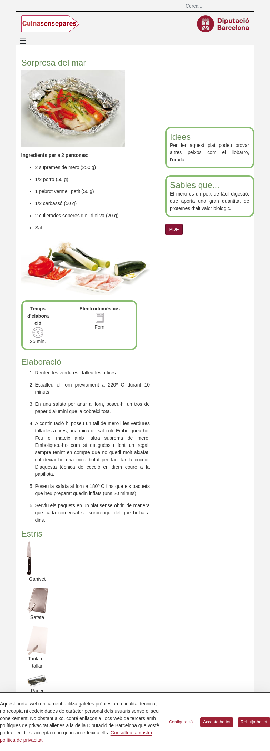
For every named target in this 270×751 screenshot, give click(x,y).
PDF (174, 229)
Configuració (181, 722)
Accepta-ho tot (216, 722)
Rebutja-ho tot (254, 722)
